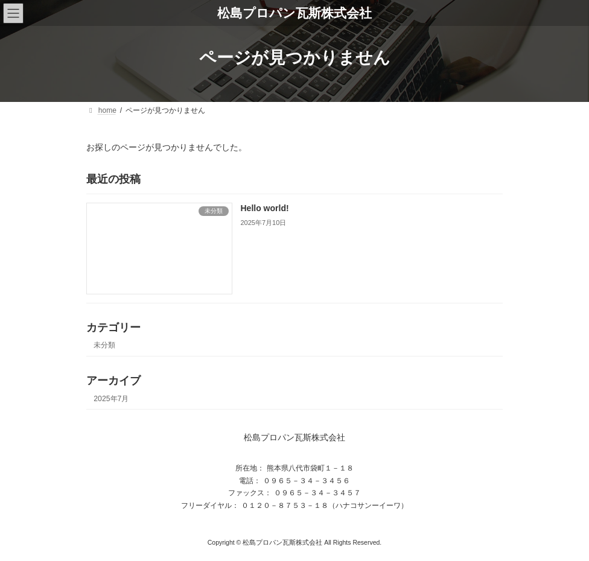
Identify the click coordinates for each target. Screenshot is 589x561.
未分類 (104, 345)
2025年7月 (111, 398)
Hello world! (265, 208)
